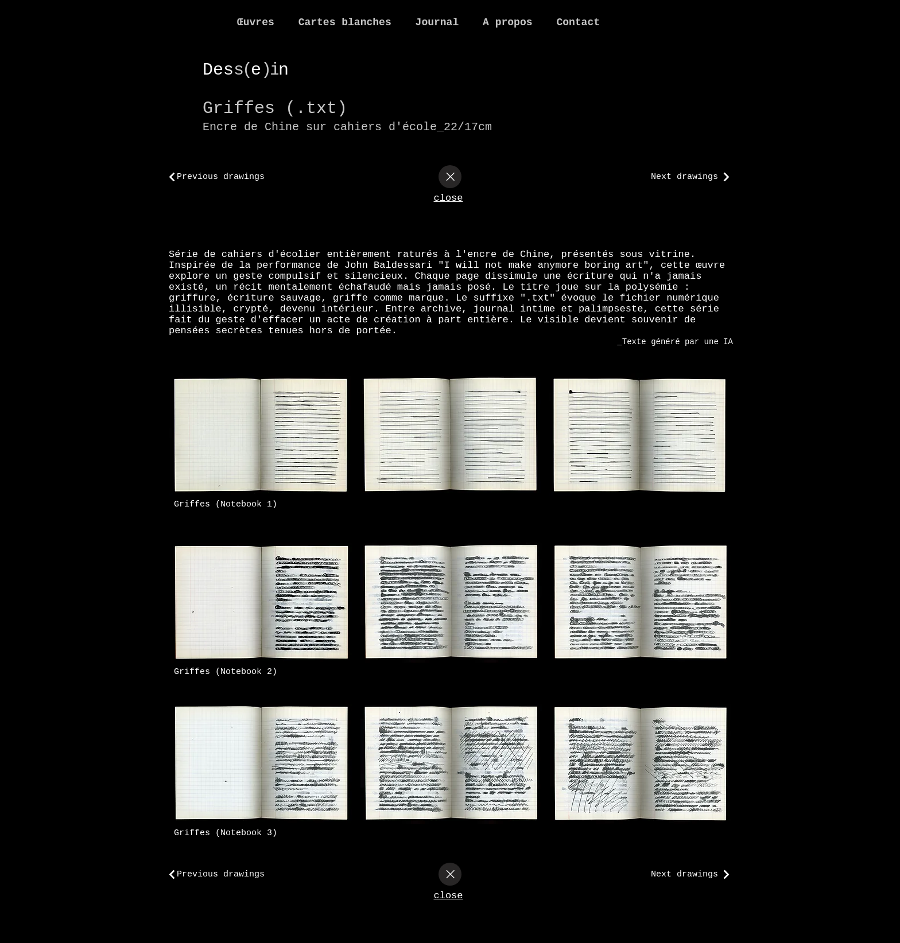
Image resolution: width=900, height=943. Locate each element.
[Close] (450, 176)
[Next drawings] (687, 176)
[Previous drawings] (234, 176)
